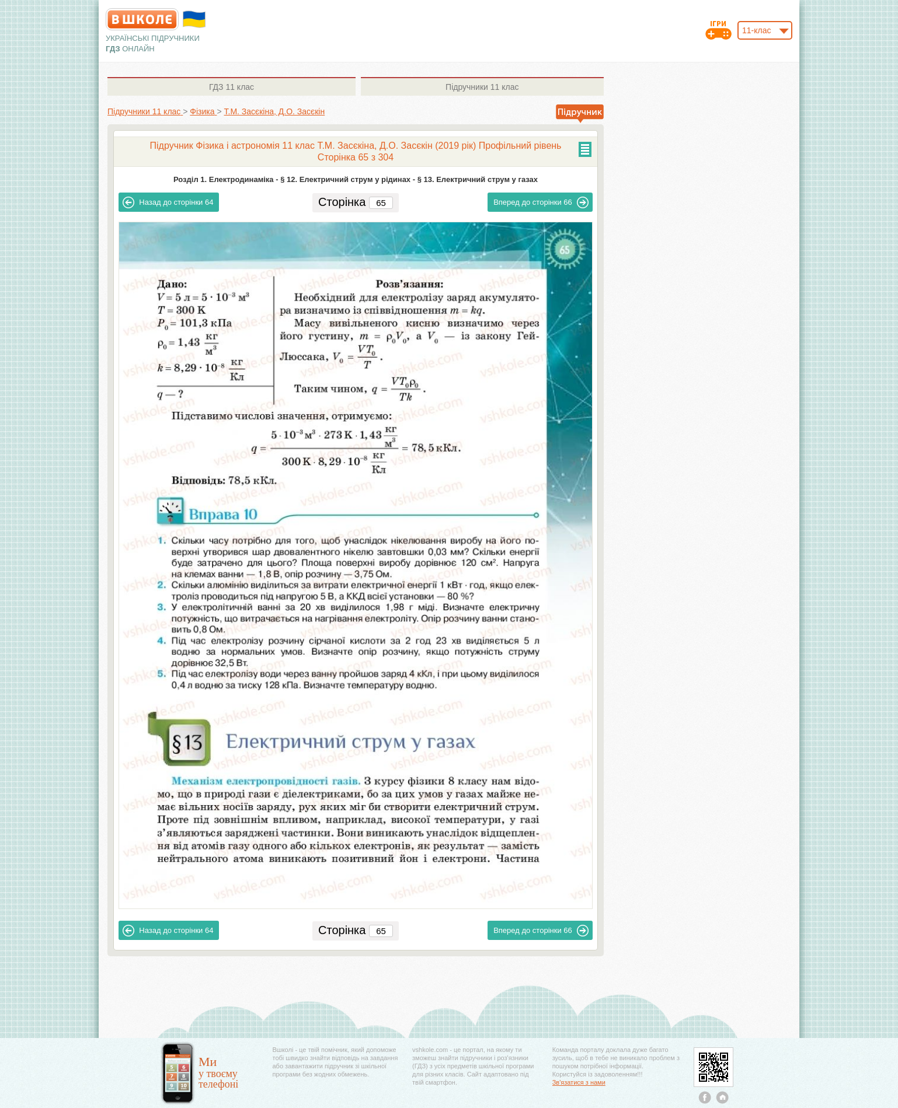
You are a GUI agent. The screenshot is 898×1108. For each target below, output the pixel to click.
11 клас (231, 87)
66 (541, 202)
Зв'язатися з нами (578, 1082)
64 (168, 202)
